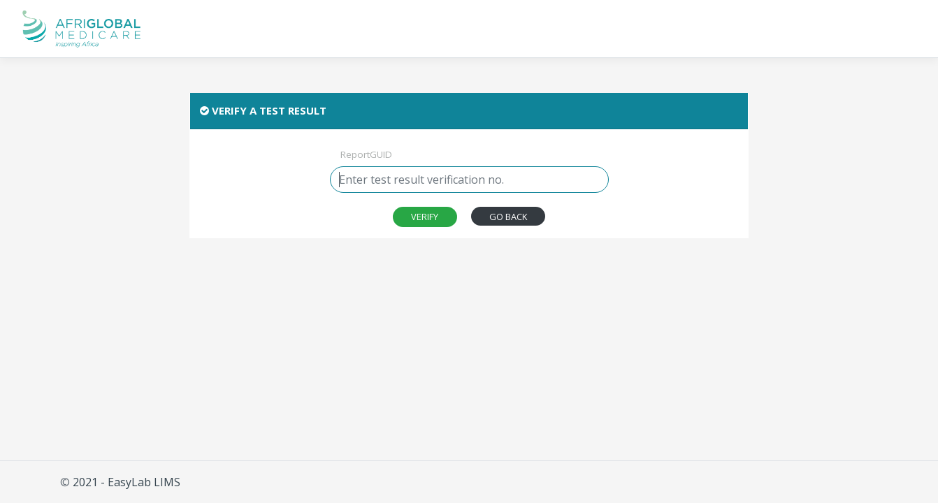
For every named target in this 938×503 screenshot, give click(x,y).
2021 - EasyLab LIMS (126, 482)
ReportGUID (366, 154)
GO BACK (508, 216)
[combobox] (469, 179)
